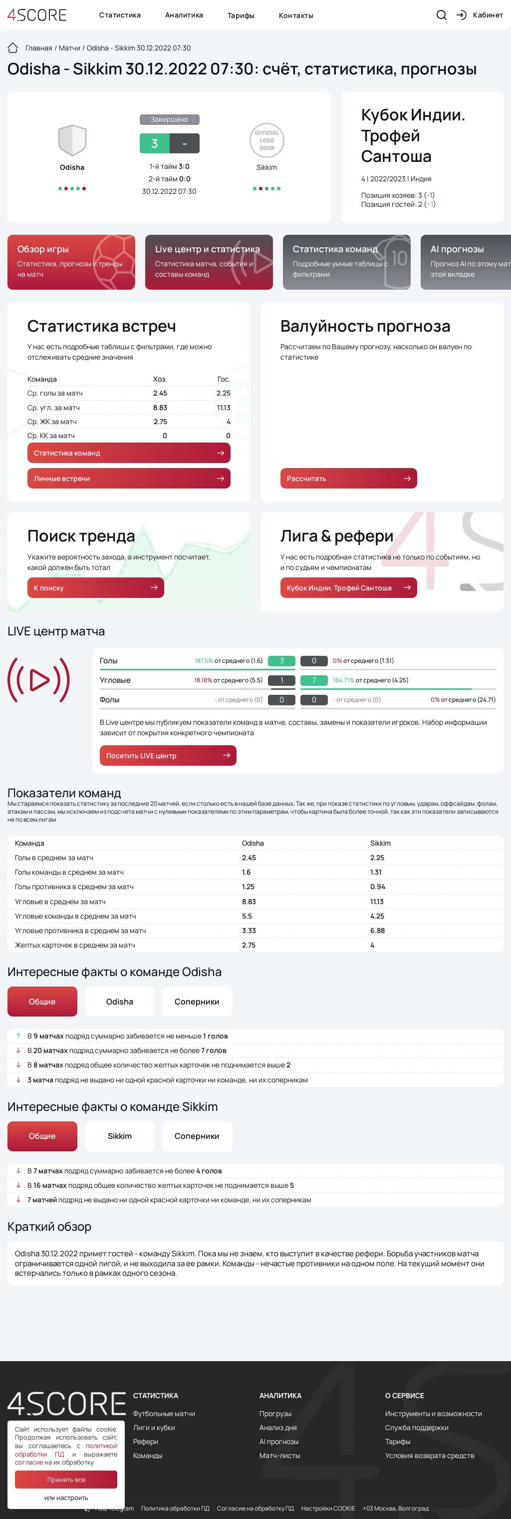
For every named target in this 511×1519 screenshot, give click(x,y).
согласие (29, 1462)
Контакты (296, 15)
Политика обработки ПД (175, 1509)
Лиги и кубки (154, 1427)
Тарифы (241, 15)
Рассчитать (349, 478)
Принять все (66, 1479)
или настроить (66, 1497)
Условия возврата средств (430, 1455)
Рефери (145, 1441)
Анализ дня (278, 1427)
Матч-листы (279, 1455)
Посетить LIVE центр (168, 755)
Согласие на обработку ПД (255, 1509)
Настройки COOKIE (328, 1509)
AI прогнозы (278, 1441)
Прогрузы (275, 1413)
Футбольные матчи (164, 1413)
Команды (147, 1455)
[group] (71, 262)
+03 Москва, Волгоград (396, 1509)
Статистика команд (129, 453)
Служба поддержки (417, 1427)
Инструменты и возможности (433, 1413)
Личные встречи (129, 478)
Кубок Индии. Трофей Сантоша (413, 135)
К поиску (96, 587)
